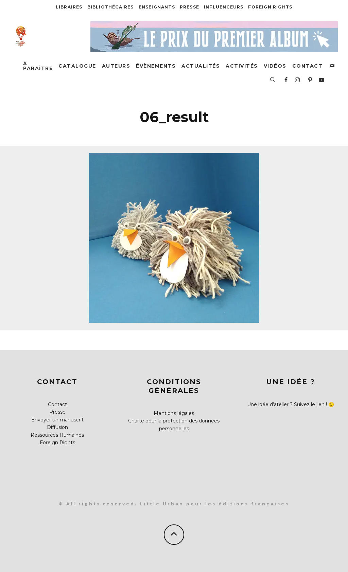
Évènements (156, 66)
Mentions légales (174, 413)
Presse (189, 7)
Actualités (200, 66)
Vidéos (275, 66)
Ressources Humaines (57, 435)
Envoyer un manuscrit (57, 420)
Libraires (69, 7)
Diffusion (57, 427)
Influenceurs (223, 7)
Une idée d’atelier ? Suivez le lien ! (287, 404)
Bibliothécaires (110, 7)
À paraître (38, 65)
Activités (242, 66)
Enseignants (157, 7)
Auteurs (116, 66)
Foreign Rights (270, 7)
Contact (307, 66)
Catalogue (77, 66)
